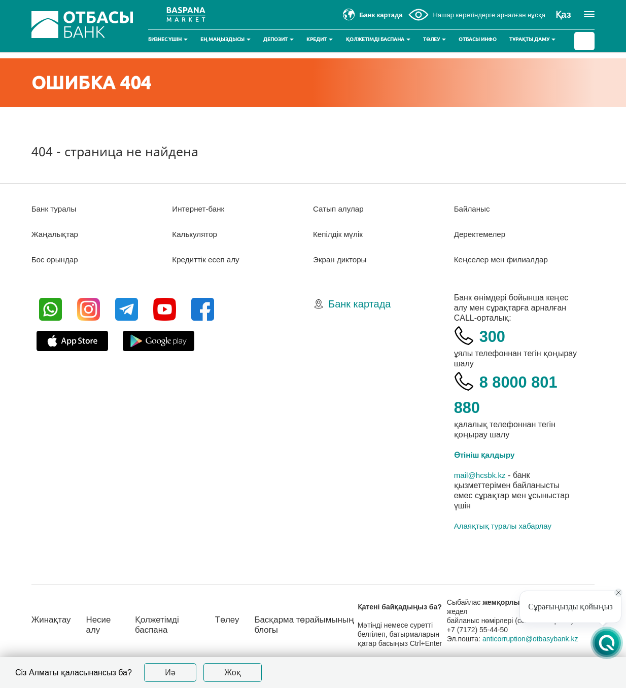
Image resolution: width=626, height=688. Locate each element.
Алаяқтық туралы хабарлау (502, 526)
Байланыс (473, 208)
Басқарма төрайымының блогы (305, 624)
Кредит (319, 39)
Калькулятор (196, 234)
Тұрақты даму (532, 39)
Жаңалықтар (56, 234)
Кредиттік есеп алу (207, 259)
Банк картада (359, 303)
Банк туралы (55, 208)
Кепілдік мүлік (339, 234)
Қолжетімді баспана (378, 39)
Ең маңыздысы (225, 39)
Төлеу (434, 39)
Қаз (563, 15)
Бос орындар (56, 259)
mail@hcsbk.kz (481, 475)
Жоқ (232, 672)
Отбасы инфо (478, 39)
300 (494, 336)
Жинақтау (52, 619)
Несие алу (102, 624)
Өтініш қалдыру (486, 455)
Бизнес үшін (168, 39)
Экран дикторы (341, 259)
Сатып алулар (339, 208)
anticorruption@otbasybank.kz (535, 639)
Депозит (278, 39)
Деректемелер (481, 234)
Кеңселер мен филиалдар (503, 259)
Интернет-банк (199, 208)
